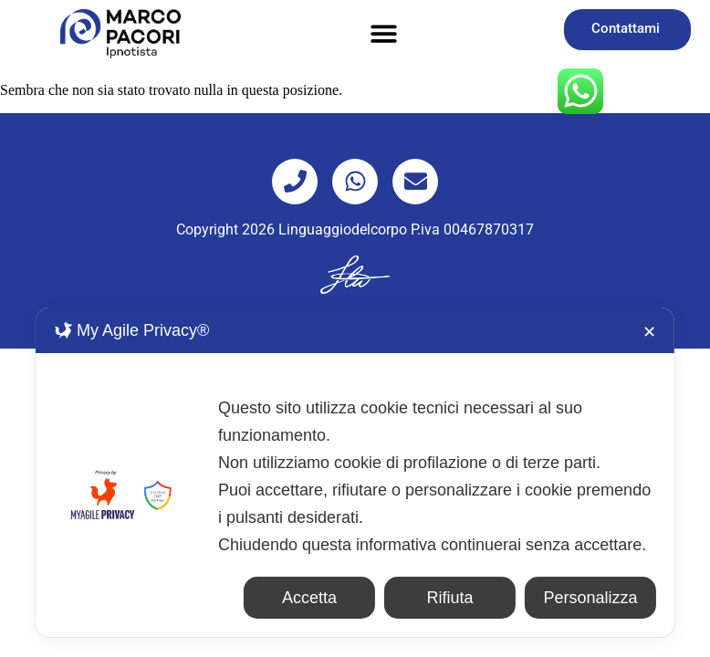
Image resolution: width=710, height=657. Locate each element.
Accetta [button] (309, 598)
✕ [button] (649, 332)
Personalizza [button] (591, 598)
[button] (383, 34)
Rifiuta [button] (450, 598)
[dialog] (355, 472)
